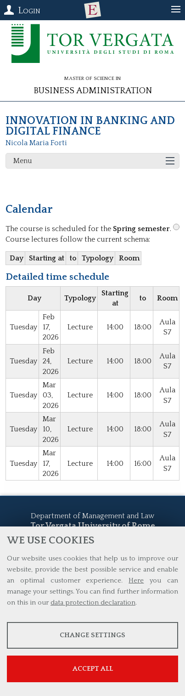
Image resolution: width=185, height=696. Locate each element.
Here (136, 580)
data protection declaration (92, 602)
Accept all (93, 669)
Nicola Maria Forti (36, 143)
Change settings (92, 635)
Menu (22, 161)
